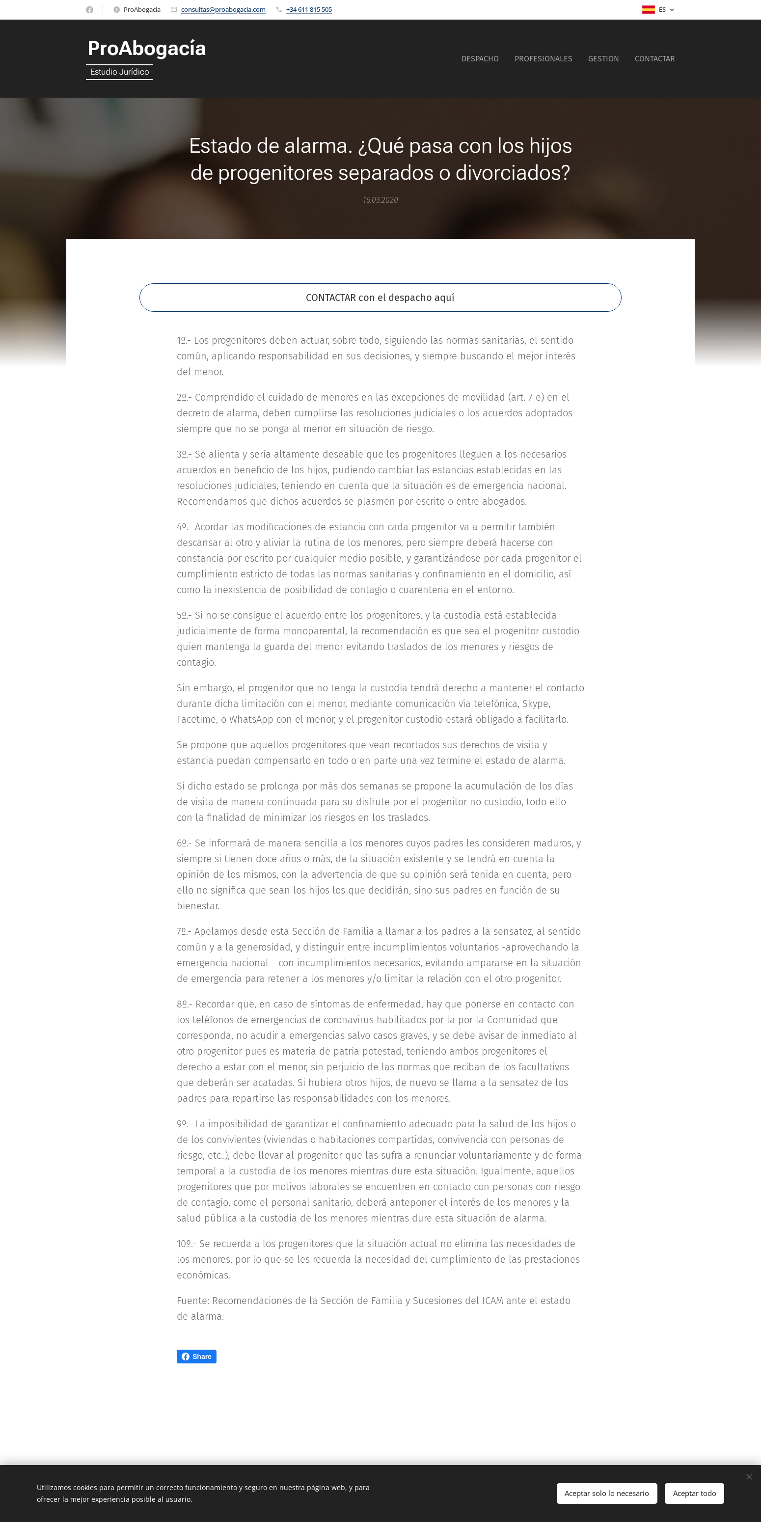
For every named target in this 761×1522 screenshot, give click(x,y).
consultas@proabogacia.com (223, 9)
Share (197, 1356)
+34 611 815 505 (309, 9)
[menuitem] (483, 59)
